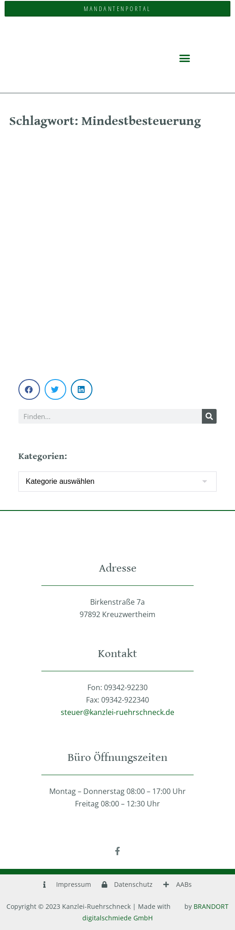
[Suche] (209, 416)
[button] (185, 58)
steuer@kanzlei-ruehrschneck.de (117, 712)
